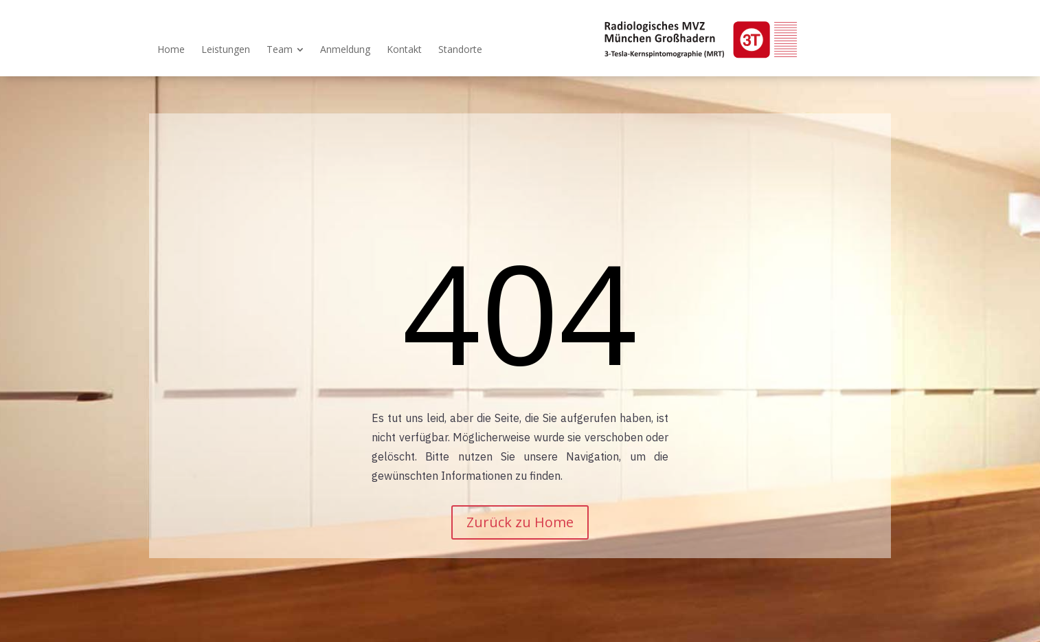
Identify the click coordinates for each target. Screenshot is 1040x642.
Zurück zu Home (520, 522)
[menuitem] (171, 49)
